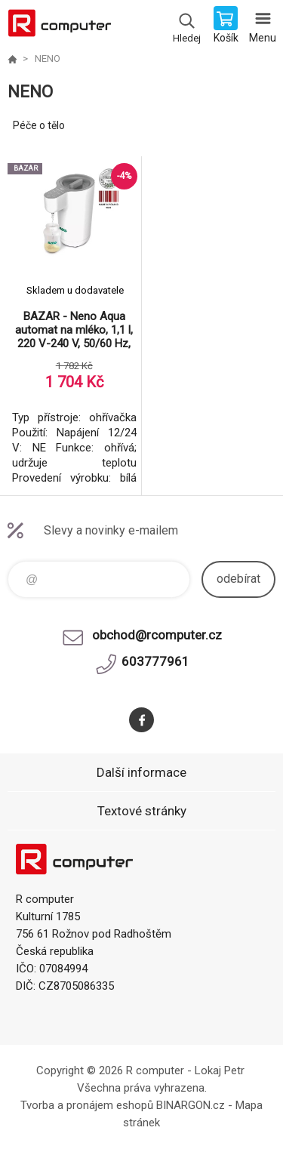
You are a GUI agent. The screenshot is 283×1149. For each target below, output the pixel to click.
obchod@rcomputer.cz (157, 634)
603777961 (155, 661)
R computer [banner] (59, 26)
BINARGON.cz (190, 1105)
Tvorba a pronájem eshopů (86, 1105)
